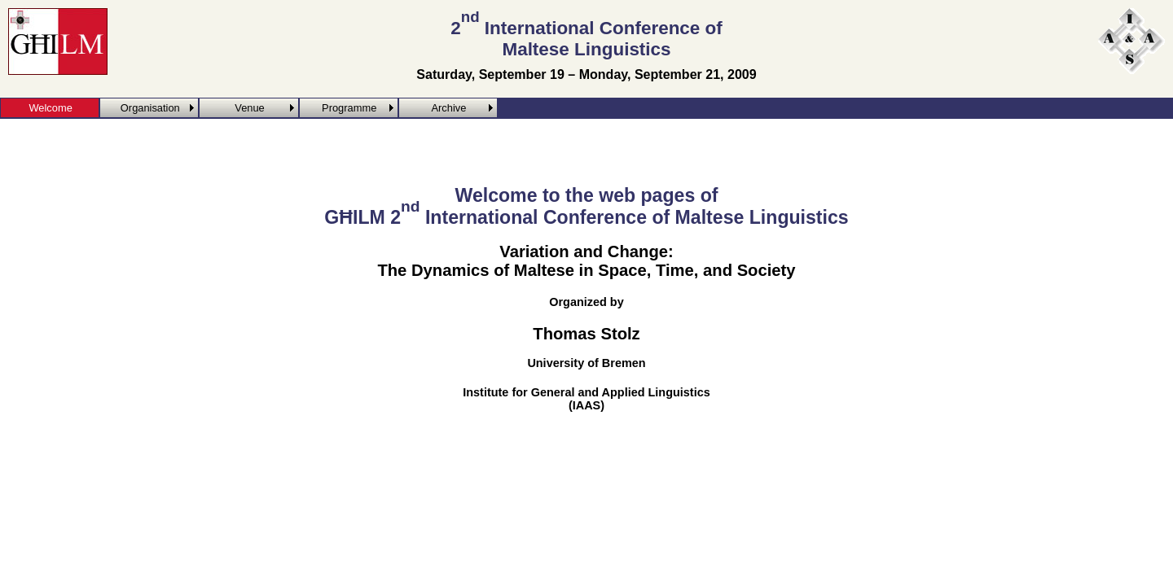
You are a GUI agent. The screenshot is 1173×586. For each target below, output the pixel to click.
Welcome (50, 108)
